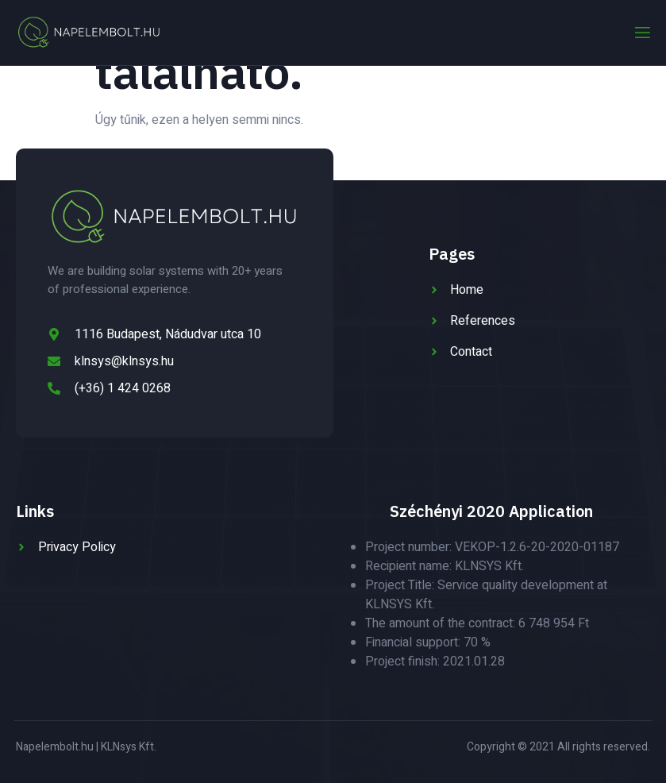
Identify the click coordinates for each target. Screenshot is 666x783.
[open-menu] (641, 33)
